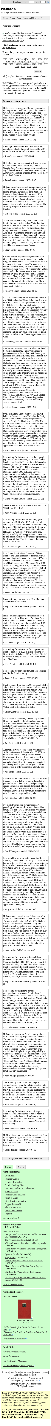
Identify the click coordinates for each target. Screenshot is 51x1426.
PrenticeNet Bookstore (15, 1339)
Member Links (11, 1198)
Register (8, 1214)
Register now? (9, 47)
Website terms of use (17, 1378)
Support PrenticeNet (13, 1204)
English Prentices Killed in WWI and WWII (24, 1261)
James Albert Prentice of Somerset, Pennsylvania (26, 1249)
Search (21, 1167)
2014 (31, 62)
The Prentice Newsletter (15, 1240)
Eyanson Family (12, 1254)
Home (5, 18)
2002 (40, 64)
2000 (17, 66)
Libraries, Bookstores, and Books (19, 1188)
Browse (8, 1167)
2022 (28, 59)
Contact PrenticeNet (13, 1210)
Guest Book (10, 1176)
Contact (32, 1375)
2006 (16, 64)
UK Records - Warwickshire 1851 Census (23, 1272)
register (18, 2)
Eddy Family (10, 1257)
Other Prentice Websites (15, 1201)
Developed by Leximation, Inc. (24, 1380)
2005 (22, 64)
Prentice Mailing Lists (14, 1185)
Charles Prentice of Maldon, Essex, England (24, 1266)
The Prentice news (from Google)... (18, 1365)
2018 (8, 62)
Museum (27, 18)
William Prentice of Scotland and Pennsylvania (25, 1243)
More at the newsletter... (13, 1284)
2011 (5, 64)
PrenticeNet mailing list (12, 40)
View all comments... (12, 1356)
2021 (34, 59)
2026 (5, 59)
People (12, 18)
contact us (6, 1405)
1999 (23, 66)
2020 (40, 59)
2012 (43, 62)
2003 (34, 64)
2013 (37, 62)
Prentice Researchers (14, 1182)
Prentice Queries (12, 1179)
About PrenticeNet (13, 1207)
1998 (29, 66)
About (25, 1375)
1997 (35, 66)
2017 (14, 62)
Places (19, 18)
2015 (25, 62)
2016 (19, 62)
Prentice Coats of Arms (15, 1195)
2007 (11, 64)
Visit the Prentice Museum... (15, 1361)
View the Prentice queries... (14, 1352)
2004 (28, 64)
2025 (11, 59)
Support (17, 1375)
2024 (17, 59)
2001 (46, 64)
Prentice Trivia (11, 1191)
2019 (46, 59)
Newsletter (36, 18)
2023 (22, 59)
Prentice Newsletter (12, 1225)
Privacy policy (35, 1378)
